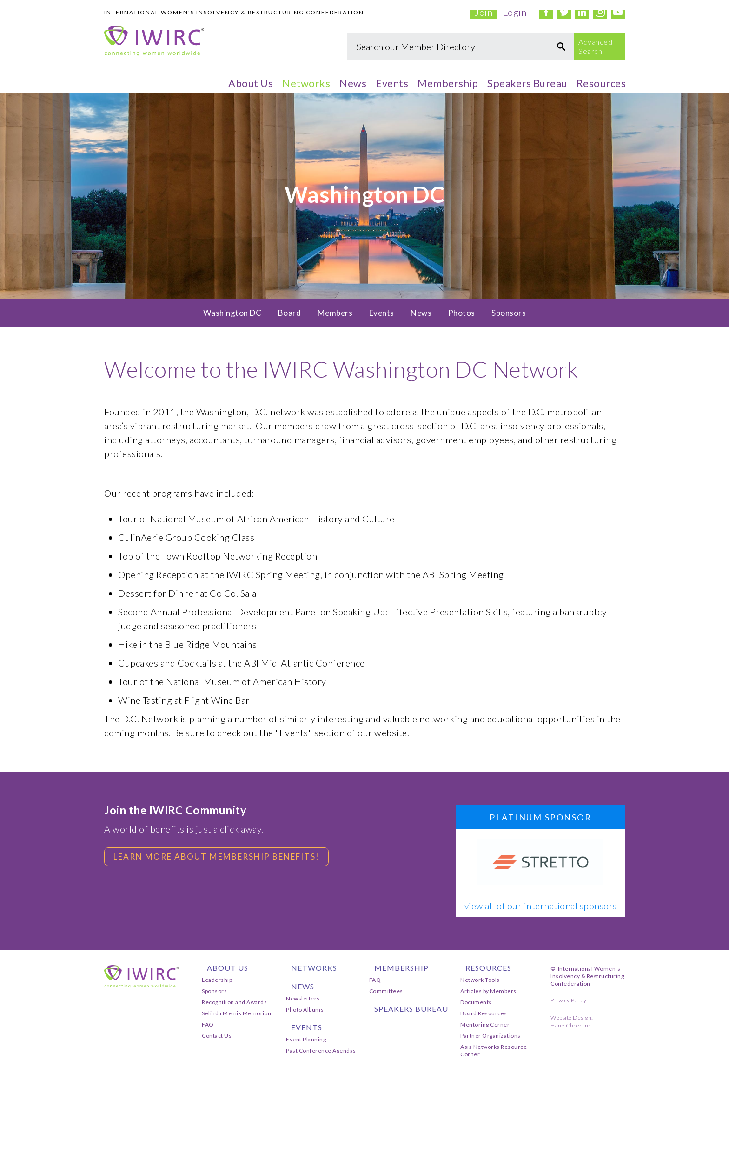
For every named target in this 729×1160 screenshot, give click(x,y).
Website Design (570, 1017)
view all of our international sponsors (540, 906)
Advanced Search (595, 46)
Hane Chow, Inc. (571, 1024)
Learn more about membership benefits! (224, 857)
